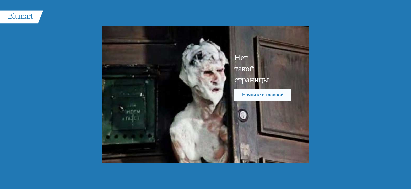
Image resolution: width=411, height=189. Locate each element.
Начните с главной (262, 94)
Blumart (20, 16)
